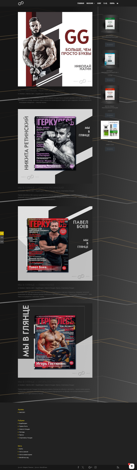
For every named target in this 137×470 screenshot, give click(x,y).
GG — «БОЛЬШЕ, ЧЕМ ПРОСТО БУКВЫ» (41, 90)
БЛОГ (99, 3)
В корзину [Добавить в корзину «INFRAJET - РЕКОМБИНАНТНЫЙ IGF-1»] (110, 80)
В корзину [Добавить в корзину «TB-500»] (110, 132)
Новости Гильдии (50, 94)
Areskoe (22, 94)
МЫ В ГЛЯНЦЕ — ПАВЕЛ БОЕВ (36, 284)
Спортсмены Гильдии (62, 94)
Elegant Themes (28, 467)
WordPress (43, 467)
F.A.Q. (105, 3)
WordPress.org (23, 457)
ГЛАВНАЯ (80, 3)
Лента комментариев (25, 455)
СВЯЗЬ (112, 3)
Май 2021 (22, 412)
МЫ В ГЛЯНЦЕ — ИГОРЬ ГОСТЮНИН (39, 381)
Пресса (58, 191)
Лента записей (23, 452)
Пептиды (22, 432)
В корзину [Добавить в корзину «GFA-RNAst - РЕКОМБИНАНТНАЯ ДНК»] (110, 45)
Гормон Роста (23, 426)
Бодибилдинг (40, 94)
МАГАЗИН (90, 3)
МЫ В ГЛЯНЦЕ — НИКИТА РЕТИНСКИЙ (41, 187)
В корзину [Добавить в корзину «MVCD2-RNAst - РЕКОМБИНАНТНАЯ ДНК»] (110, 115)
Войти (21, 449)
